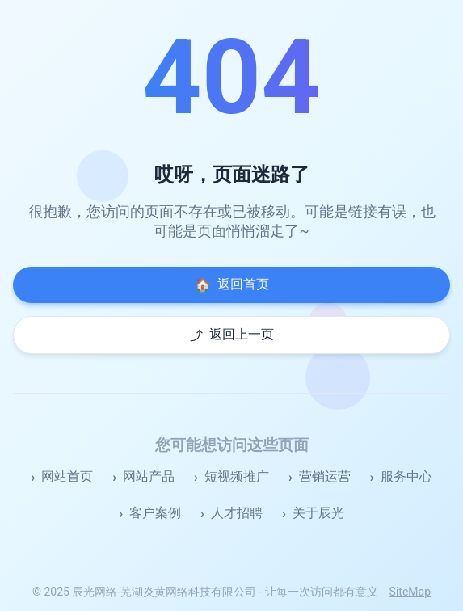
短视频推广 (236, 476)
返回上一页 (232, 335)
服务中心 (406, 476)
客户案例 (155, 512)
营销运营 (325, 476)
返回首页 (232, 284)
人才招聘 (237, 512)
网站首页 (67, 476)
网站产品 (149, 476)
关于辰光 (318, 512)
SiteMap (410, 591)
